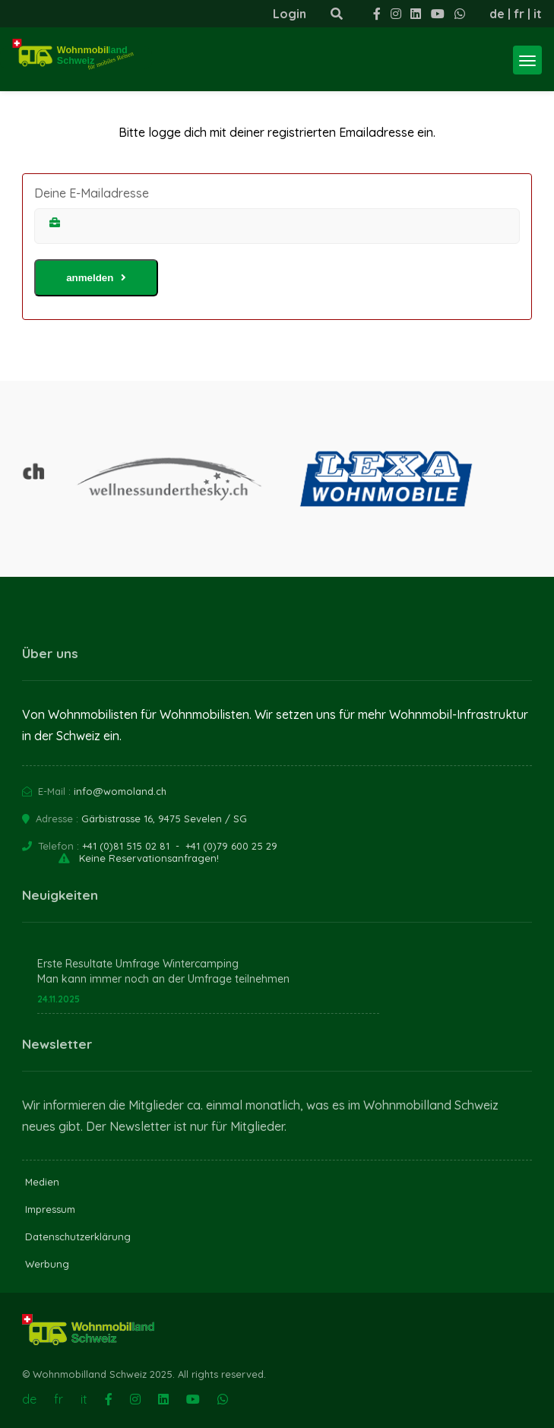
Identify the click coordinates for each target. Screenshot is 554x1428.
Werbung (47, 1264)
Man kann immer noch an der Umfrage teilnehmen (163, 979)
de (497, 13)
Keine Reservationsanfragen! (149, 858)
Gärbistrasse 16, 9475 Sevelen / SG (164, 818)
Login (289, 13)
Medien (42, 1182)
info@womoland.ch (120, 791)
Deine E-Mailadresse (91, 193)
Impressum (50, 1209)
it (537, 13)
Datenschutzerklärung (78, 1236)
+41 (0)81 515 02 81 (125, 846)
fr (519, 13)
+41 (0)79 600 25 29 (231, 846)
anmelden (96, 277)
